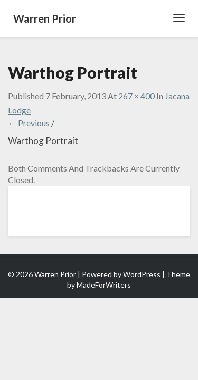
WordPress (142, 274)
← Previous (29, 123)
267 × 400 (136, 96)
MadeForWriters (104, 284)
